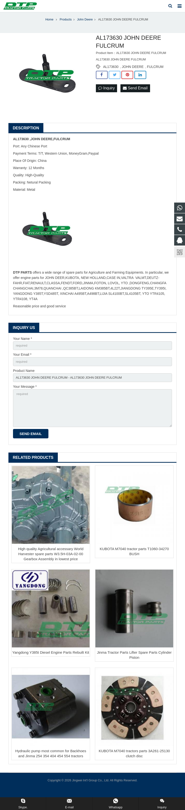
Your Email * (22, 361)
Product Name (23, 377)
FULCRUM (155, 72)
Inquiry (106, 94)
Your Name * (22, 344)
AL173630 (111, 72)
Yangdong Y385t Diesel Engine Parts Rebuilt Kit (50, 663)
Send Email (135, 94)
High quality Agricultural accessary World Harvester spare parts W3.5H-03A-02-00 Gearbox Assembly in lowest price (51, 564)
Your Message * (25, 394)
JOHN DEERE (133, 72)
